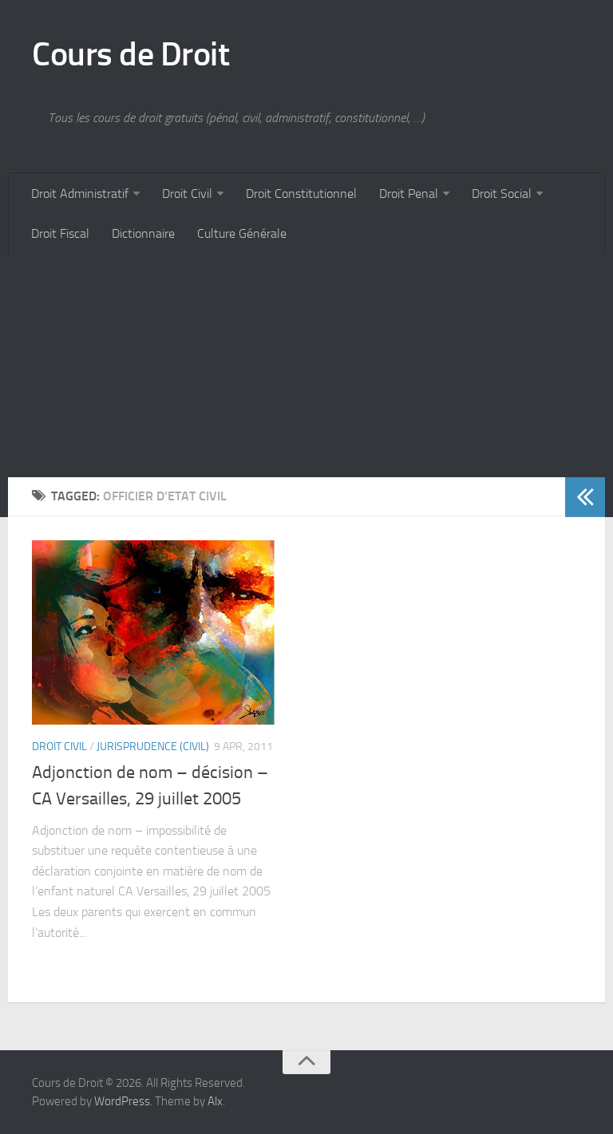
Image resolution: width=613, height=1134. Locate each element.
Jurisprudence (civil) (153, 746)
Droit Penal (408, 193)
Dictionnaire (143, 233)
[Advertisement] (306, 365)
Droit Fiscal (60, 233)
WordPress (122, 1101)
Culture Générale (242, 233)
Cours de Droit (130, 54)
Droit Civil (187, 193)
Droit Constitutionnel (301, 193)
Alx (215, 1101)
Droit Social (502, 193)
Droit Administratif (80, 193)
